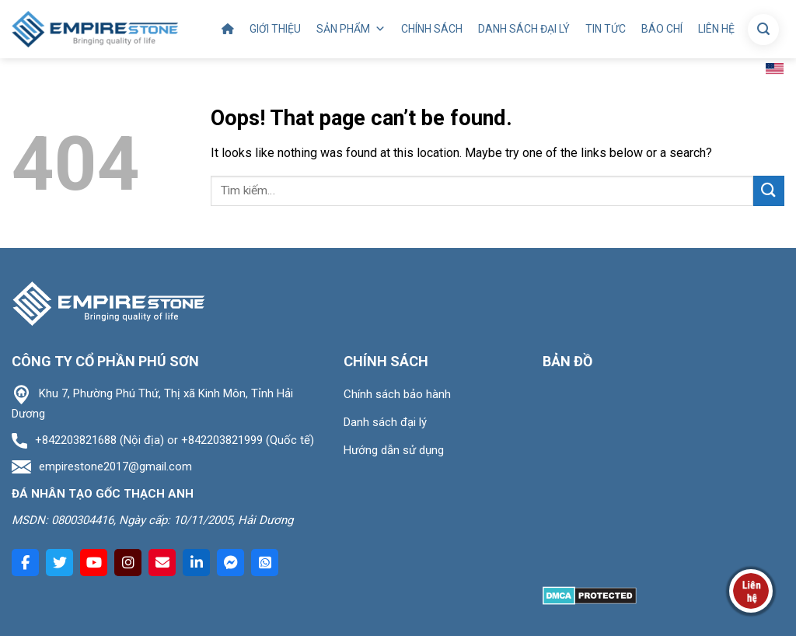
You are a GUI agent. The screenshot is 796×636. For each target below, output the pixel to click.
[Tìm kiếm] (763, 29)
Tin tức (605, 29)
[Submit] (768, 191)
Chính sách (432, 29)
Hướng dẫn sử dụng (394, 450)
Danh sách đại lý (524, 29)
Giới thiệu (275, 29)
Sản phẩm (351, 29)
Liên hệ (716, 29)
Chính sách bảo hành (397, 394)
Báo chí (662, 29)
